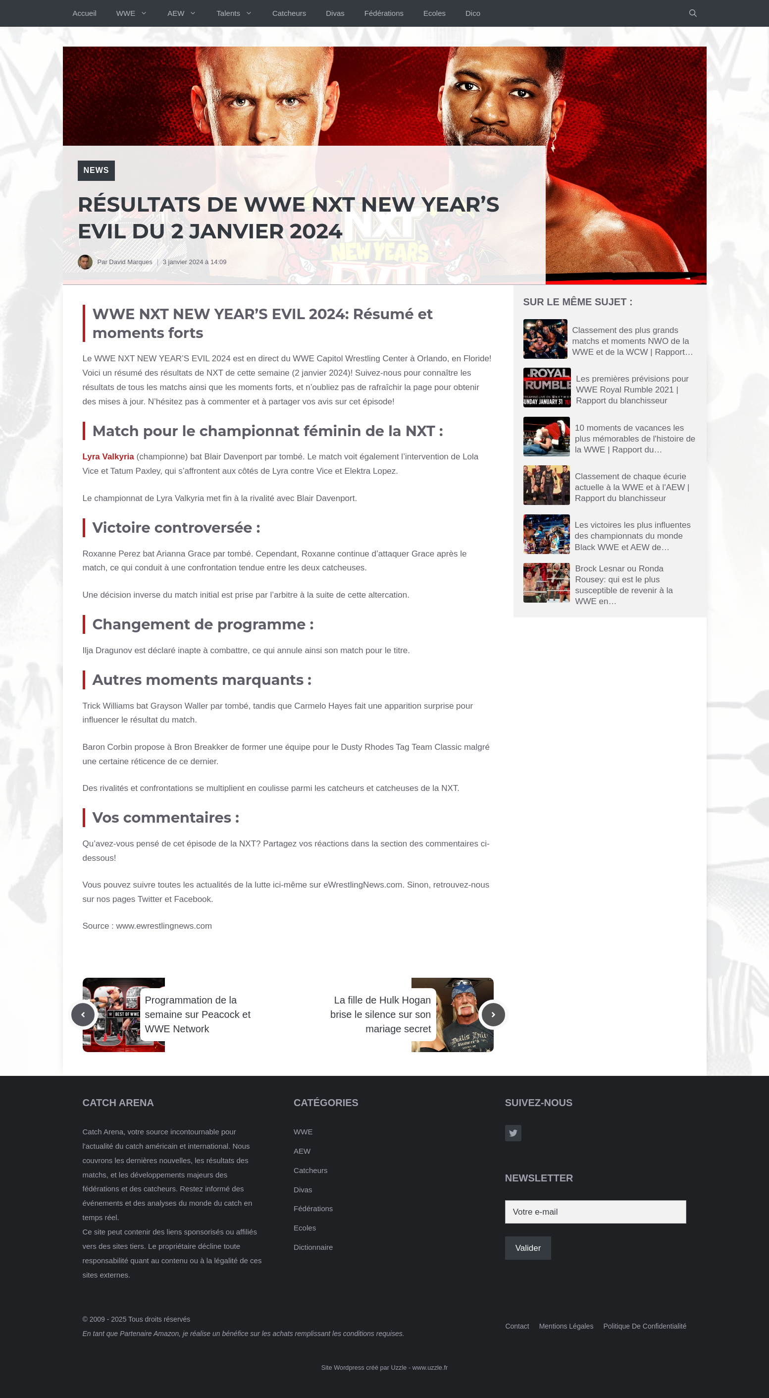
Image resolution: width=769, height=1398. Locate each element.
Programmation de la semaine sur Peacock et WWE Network (198, 1014)
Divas (335, 13)
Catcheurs (289, 13)
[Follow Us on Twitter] (513, 1133)
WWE (136, 13)
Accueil (85, 13)
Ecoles (434, 13)
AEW (186, 13)
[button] (693, 13)
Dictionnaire (313, 1247)
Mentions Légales (566, 1326)
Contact (517, 1326)
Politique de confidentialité (644, 1326)
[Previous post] (83, 1015)
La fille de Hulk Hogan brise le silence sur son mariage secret (380, 1014)
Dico (472, 13)
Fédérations (384, 13)
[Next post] (493, 1015)
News (96, 170)
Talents (239, 13)
